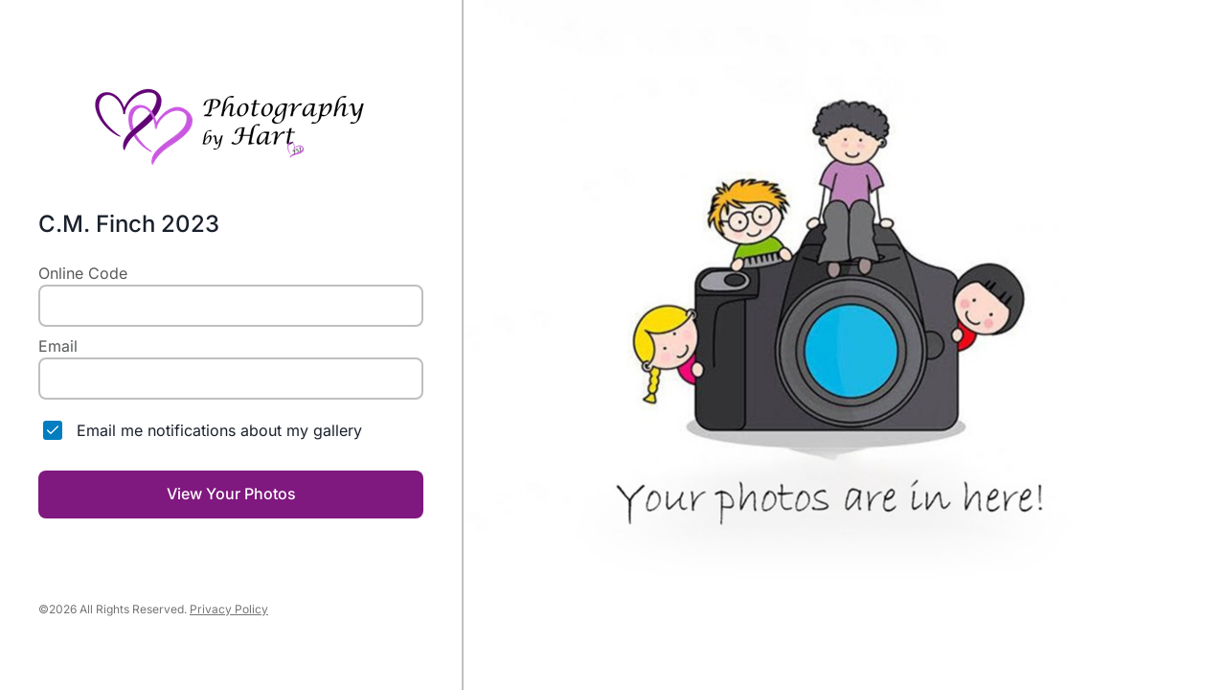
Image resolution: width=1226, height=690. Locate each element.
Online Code (82, 273)
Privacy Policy (229, 609)
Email (58, 346)
